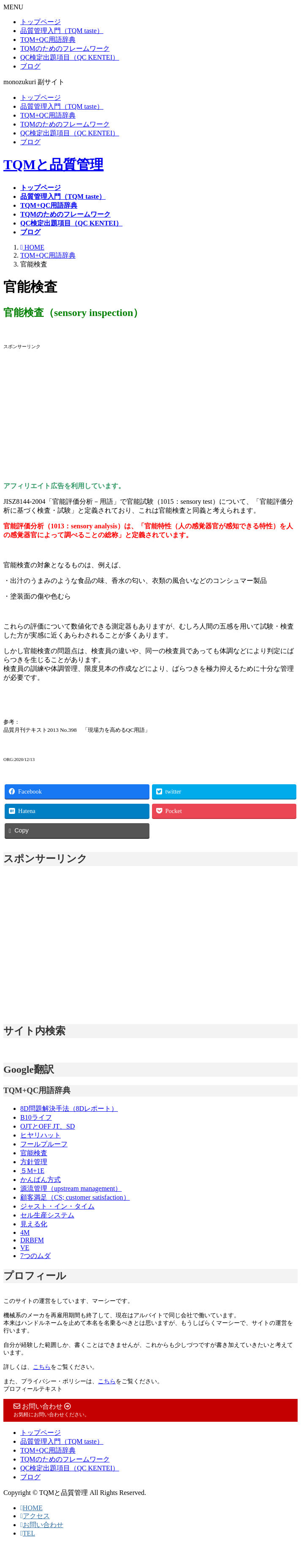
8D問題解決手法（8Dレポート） (69, 1108)
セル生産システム (47, 1215)
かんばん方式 (40, 1179)
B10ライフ (36, 1117)
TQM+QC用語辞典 (48, 39)
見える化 (33, 1224)
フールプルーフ (44, 1144)
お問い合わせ (41, 1524)
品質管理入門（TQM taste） (61, 30)
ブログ (30, 66)
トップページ (40, 21)
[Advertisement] (150, 416)
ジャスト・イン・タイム (57, 1206)
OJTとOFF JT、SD (47, 1126)
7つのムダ (35, 1255)
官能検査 (33, 1153)
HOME (31, 1507)
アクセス (35, 1515)
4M (25, 1232)
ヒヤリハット (40, 1135)
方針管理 (33, 1161)
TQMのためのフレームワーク (65, 48)
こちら (42, 1367)
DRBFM (32, 1240)
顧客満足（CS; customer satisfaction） (75, 1197)
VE (24, 1247)
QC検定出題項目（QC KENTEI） (69, 57)
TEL (27, 1533)
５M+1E (32, 1170)
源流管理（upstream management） (71, 1188)
